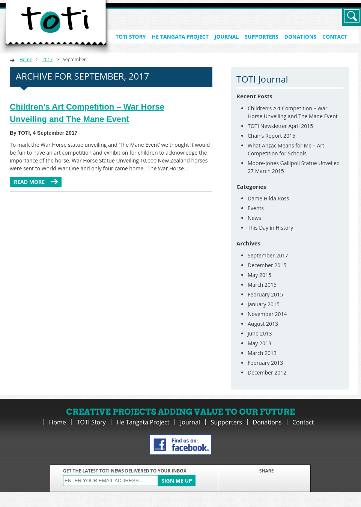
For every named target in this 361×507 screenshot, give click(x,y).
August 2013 (263, 323)
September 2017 (268, 255)
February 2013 (265, 362)
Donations (300, 36)
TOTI (56, 28)
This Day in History (270, 227)
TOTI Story (131, 36)
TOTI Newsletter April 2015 (280, 125)
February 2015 (265, 294)
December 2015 (267, 265)
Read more (29, 181)
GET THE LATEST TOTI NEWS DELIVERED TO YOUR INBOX (125, 471)
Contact (334, 36)
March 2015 (262, 284)
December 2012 (267, 372)
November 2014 (267, 313)
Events (256, 208)
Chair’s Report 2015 (271, 135)
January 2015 (264, 304)
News (254, 217)
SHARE (266, 471)
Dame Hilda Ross (268, 198)
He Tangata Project (180, 36)
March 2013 (262, 353)
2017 (47, 59)
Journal (227, 36)
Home (26, 59)
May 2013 (259, 343)
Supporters (261, 36)
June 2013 (260, 333)
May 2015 (259, 274)
